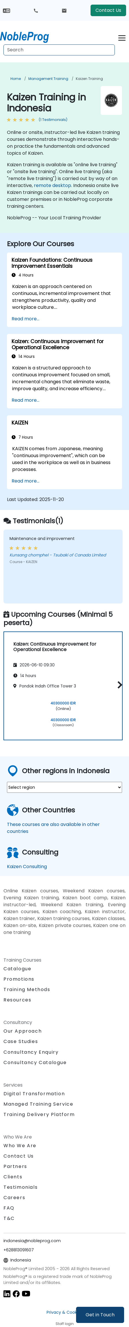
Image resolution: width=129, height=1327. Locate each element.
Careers (14, 1197)
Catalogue (17, 968)
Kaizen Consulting (27, 866)
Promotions (18, 979)
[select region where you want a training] (64, 787)
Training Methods (26, 989)
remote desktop (52, 185)
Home (15, 78)
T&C (9, 1218)
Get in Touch (100, 1314)
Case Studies (20, 1041)
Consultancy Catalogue (35, 1062)
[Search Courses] (59, 49)
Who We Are (19, 1145)
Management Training (48, 78)
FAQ (8, 1208)
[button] (118, 685)
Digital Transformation (34, 1093)
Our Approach (22, 1031)
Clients (12, 1176)
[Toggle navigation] (122, 37)
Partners (15, 1166)
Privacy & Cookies (64, 1312)
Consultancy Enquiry (30, 1052)
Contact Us (108, 10)
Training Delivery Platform (39, 1114)
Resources (17, 1000)
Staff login (65, 1323)
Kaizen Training (89, 78)
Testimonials (20, 1187)
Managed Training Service (38, 1104)
